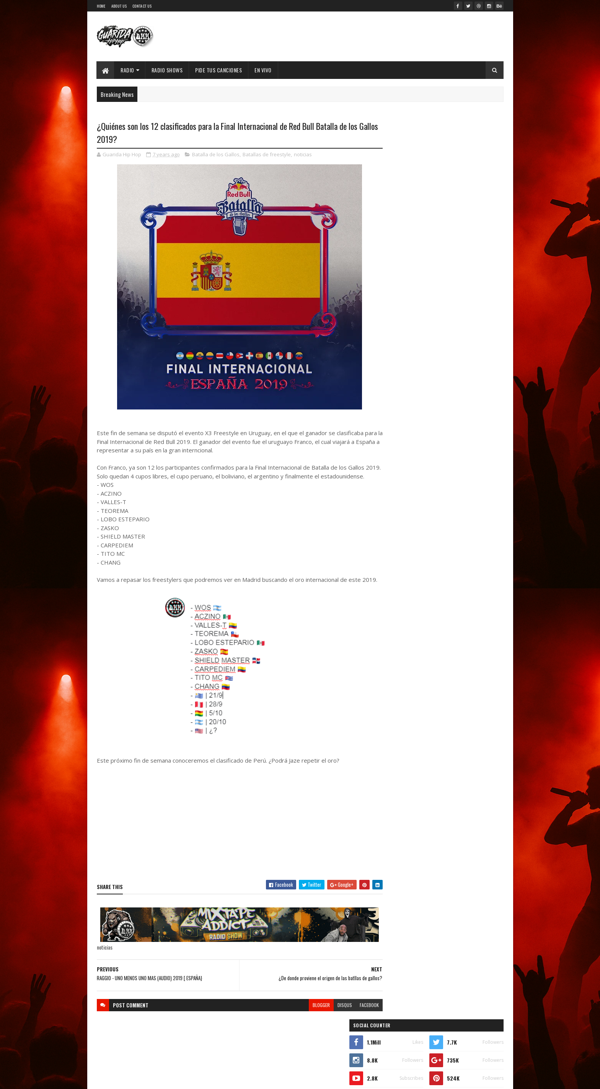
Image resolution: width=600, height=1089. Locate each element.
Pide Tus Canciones (219, 70)
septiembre (402, 760)
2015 (396, 879)
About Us (119, 6)
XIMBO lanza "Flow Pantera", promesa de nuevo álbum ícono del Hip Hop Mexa (455, 304)
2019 (396, 719)
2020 (396, 708)
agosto (397, 770)
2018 (396, 846)
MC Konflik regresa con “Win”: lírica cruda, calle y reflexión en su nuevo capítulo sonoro (458, 335)
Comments (472, 364)
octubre (398, 750)
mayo (394, 802)
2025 (396, 654)
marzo (396, 812)
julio (394, 781)
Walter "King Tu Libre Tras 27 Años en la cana (459, 269)
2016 (396, 868)
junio (394, 792)
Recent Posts (411, 364)
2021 (396, 698)
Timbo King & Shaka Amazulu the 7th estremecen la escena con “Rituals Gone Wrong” (435, 445)
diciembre (400, 729)
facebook (354, 1022)
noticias (303, 154)
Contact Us (142, 6)
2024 (397, 665)
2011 (395, 922)
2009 (396, 944)
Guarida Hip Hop (225, 1078)
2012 (396, 911)
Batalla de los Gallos (216, 154)
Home (101, 6)
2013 (396, 901)
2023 (396, 676)
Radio (128, 70)
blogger (306, 1022)
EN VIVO (263, 70)
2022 (396, 687)
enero (395, 833)
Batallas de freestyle (267, 154)
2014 (396, 890)
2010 (396, 933)
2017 (396, 857)
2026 (396, 643)
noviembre (401, 739)
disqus (330, 1022)
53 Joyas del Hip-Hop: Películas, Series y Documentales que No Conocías (455, 242)
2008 (396, 955)
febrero (398, 823)
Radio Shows (167, 70)
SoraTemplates (164, 1078)
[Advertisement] (232, 836)
